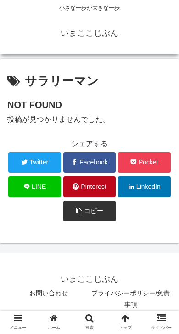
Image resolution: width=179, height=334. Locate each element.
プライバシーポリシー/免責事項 (130, 298)
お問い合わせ (48, 293)
